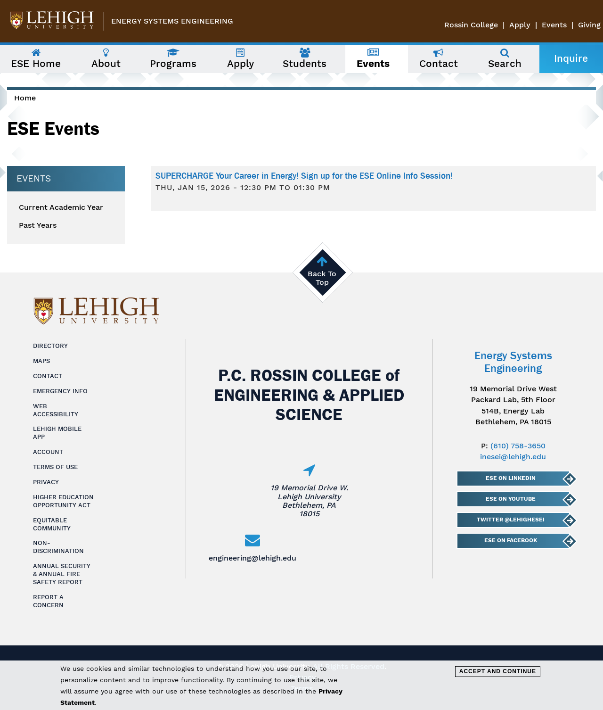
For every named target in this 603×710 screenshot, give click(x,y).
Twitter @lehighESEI (510, 519)
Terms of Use (55, 467)
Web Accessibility (55, 410)
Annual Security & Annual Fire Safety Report (61, 574)
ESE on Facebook (510, 540)
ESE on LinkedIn (510, 478)
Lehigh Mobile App (57, 432)
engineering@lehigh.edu (252, 557)
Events (554, 24)
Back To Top (322, 278)
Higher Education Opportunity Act (63, 501)
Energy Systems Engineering (172, 21)
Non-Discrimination (58, 546)
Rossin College (471, 24)
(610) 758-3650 (518, 445)
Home (25, 97)
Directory (50, 345)
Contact (47, 376)
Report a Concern (48, 601)
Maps (41, 360)
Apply (519, 24)
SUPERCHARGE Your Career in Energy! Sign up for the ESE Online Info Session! (304, 176)
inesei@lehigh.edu (513, 456)
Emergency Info (60, 391)
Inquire (571, 58)
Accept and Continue (497, 671)
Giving (589, 24)
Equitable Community (52, 524)
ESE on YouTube (510, 498)
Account (48, 451)
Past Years (38, 225)
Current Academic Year (61, 207)
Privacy (46, 482)
